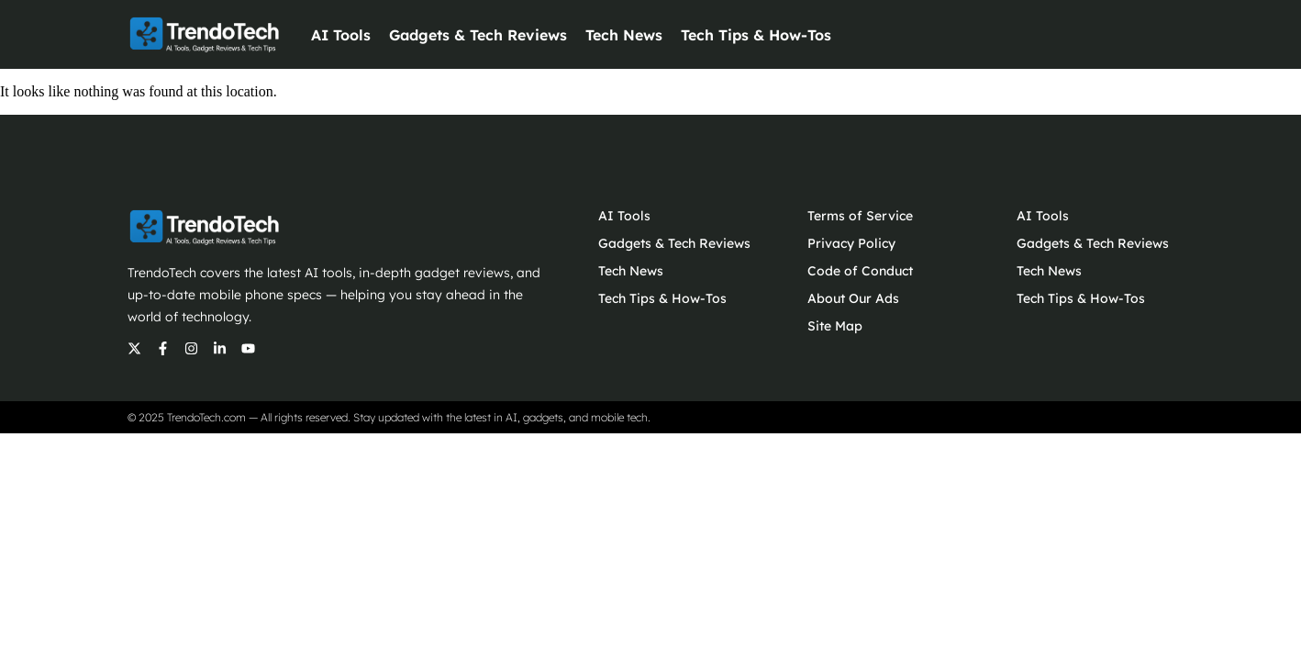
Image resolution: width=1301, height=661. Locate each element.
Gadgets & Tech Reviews (478, 35)
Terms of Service (860, 215)
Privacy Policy (851, 243)
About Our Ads (853, 298)
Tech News (623, 35)
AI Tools (341, 35)
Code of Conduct (860, 271)
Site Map (834, 326)
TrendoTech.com (206, 417)
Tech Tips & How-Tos (756, 35)
